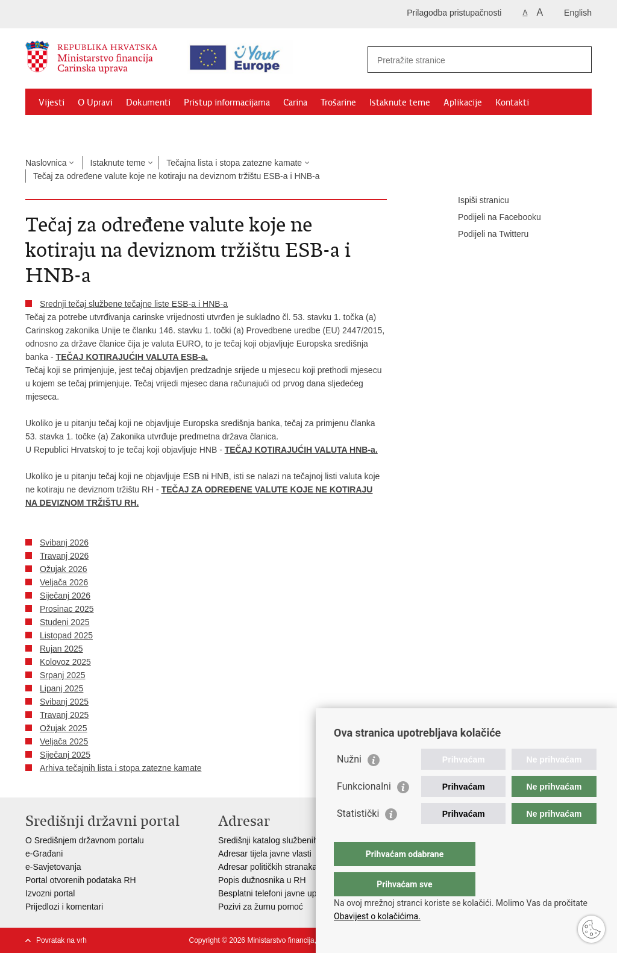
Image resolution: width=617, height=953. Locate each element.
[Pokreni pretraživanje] (578, 59)
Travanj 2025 (64, 715)
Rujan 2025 (61, 648)
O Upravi (95, 102)
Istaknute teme (399, 102)
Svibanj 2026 (64, 542)
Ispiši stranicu (475, 200)
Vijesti (51, 102)
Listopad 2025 (66, 635)
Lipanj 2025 (61, 688)
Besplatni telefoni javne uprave (275, 893)
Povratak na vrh (61, 940)
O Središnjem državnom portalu (84, 840)
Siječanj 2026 (65, 595)
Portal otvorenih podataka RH (80, 880)
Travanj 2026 (64, 556)
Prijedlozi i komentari (64, 906)
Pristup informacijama (227, 102)
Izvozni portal (50, 893)
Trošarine (338, 102)
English (578, 12)
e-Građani (44, 853)
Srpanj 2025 (63, 675)
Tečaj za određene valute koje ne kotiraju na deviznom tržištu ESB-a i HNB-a (176, 176)
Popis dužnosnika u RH (262, 880)
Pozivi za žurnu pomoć (260, 906)
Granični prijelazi (71, 130)
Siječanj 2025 (65, 755)
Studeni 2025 (65, 622)
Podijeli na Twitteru (484, 234)
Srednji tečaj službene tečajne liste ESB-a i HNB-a (134, 304)
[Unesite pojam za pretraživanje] (469, 60)
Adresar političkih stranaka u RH (278, 867)
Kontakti (512, 102)
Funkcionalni (364, 810)
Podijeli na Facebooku (491, 217)
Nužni (349, 783)
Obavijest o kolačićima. (377, 916)
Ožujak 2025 (63, 728)
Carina (295, 102)
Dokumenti (148, 102)
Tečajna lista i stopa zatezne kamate (234, 163)
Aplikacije (462, 102)
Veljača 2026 (64, 582)
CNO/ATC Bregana (152, 130)
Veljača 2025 (64, 741)
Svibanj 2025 (64, 701)
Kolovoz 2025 (65, 662)
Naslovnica (45, 163)
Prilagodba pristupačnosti (454, 12)
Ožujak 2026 (63, 569)
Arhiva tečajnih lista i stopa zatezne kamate (120, 768)
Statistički (358, 837)
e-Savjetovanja (53, 867)
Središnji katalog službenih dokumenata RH (299, 840)
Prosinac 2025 (67, 609)
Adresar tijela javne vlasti (265, 853)
